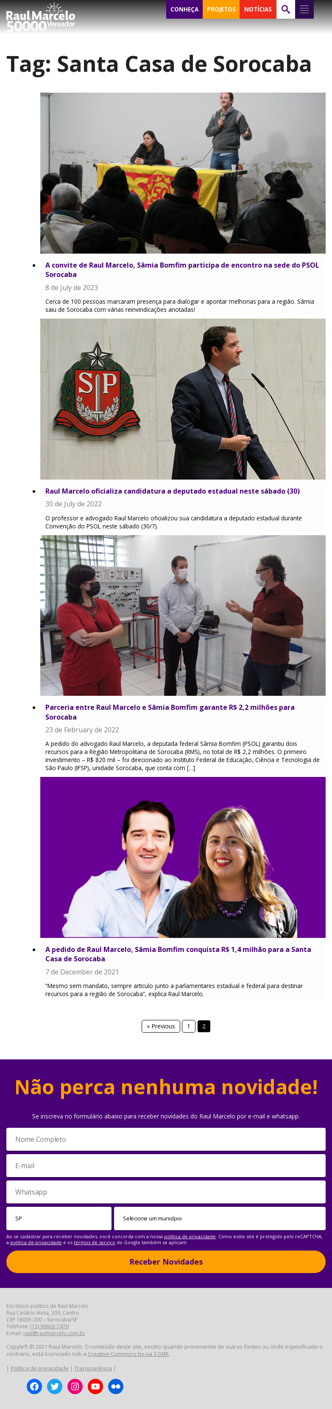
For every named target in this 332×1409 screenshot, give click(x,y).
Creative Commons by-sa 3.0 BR (128, 1354)
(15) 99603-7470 (49, 1326)
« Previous (161, 1026)
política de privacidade (190, 1236)
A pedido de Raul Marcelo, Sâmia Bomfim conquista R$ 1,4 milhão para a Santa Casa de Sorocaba (178, 954)
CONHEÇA (184, 9)
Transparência (93, 1368)
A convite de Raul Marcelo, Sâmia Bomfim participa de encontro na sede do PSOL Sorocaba (182, 269)
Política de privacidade (40, 1368)
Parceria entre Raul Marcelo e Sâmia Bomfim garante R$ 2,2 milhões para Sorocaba (170, 712)
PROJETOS (221, 9)
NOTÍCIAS (258, 9)
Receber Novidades (166, 1262)
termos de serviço (94, 1242)
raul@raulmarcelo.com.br (54, 1333)
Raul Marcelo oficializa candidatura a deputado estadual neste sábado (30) (172, 491)
